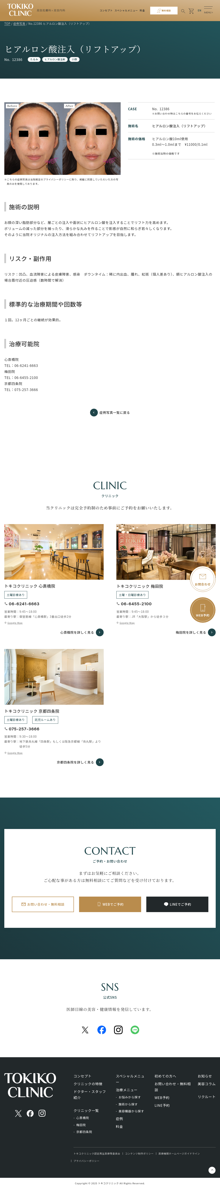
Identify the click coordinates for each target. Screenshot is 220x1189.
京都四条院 (84, 1132)
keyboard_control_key (212, 1170)
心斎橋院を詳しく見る (76, 632)
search (182, 11)
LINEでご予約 (180, 904)
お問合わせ (203, 584)
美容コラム (207, 1083)
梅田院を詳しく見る (190, 632)
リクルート (207, 1096)
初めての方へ (165, 1076)
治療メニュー (127, 1089)
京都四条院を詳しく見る (74, 762)
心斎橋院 (82, 1118)
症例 (119, 1118)
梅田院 (81, 1125)
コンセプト (104, 10)
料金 (141, 10)
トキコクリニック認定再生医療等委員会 (96, 1153)
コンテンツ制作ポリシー (139, 1153)
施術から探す (128, 1104)
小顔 (74, 59)
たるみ (34, 59)
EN (199, 10)
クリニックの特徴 (87, 1083)
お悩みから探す (130, 1097)
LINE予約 (162, 1105)
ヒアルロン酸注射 (55, 59)
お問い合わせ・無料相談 (46, 904)
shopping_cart (191, 11)
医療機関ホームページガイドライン (179, 1153)
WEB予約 (162, 1097)
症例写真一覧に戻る (114, 412)
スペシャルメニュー (124, 10)
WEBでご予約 (113, 904)
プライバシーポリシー (86, 1161)
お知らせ (205, 1076)
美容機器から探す (131, 1111)
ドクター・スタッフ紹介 (89, 1094)
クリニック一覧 (86, 1110)
